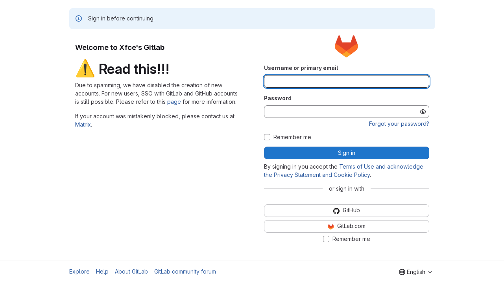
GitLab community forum (185, 271)
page (174, 101)
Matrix (83, 124)
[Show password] (423, 111)
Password (278, 98)
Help (102, 271)
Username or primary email (301, 67)
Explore (79, 271)
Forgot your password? (399, 123)
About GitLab (131, 271)
